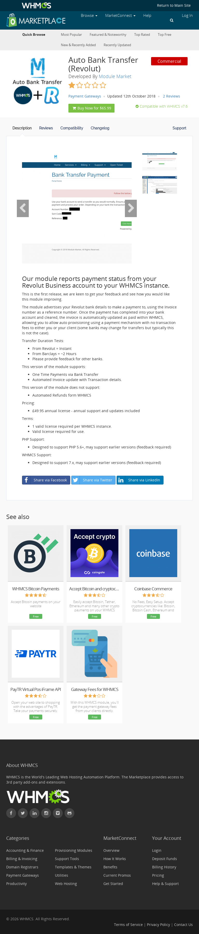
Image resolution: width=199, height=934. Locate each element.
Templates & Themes (73, 866)
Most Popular (71, 34)
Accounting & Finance (25, 850)
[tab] (22, 129)
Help (147, 15)
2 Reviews (171, 96)
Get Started (113, 883)
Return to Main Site (174, 5)
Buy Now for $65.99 (91, 108)
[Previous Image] (23, 208)
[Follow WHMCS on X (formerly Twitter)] (23, 813)
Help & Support (165, 883)
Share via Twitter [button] (92, 480)
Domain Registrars (22, 866)
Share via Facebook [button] (44, 480)
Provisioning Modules (73, 850)
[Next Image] (131, 208)
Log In (187, 15)
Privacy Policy (158, 924)
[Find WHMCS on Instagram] (46, 813)
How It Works (114, 858)
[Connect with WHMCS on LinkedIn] (34, 813)
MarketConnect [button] (120, 15)
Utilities (61, 875)
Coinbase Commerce (153, 589)
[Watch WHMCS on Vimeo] (58, 813)
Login (156, 850)
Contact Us (183, 924)
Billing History (164, 866)
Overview (111, 850)
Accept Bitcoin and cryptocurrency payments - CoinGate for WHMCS (94, 589)
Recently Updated (117, 45)
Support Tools (67, 858)
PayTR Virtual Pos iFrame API (35, 689)
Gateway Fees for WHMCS (94, 689)
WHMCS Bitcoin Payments (35, 589)
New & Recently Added (78, 45)
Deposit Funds (164, 858)
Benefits (110, 866)
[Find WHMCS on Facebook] (11, 813)
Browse (89, 15)
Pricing (158, 875)
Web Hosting (66, 883)
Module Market (115, 76)
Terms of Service (128, 924)
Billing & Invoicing (21, 858)
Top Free (164, 34)
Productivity (16, 883)
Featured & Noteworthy (108, 34)
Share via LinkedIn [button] (138, 480)
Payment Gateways (84, 96)
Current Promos (117, 875)
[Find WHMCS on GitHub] (69, 813)
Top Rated (142, 34)
